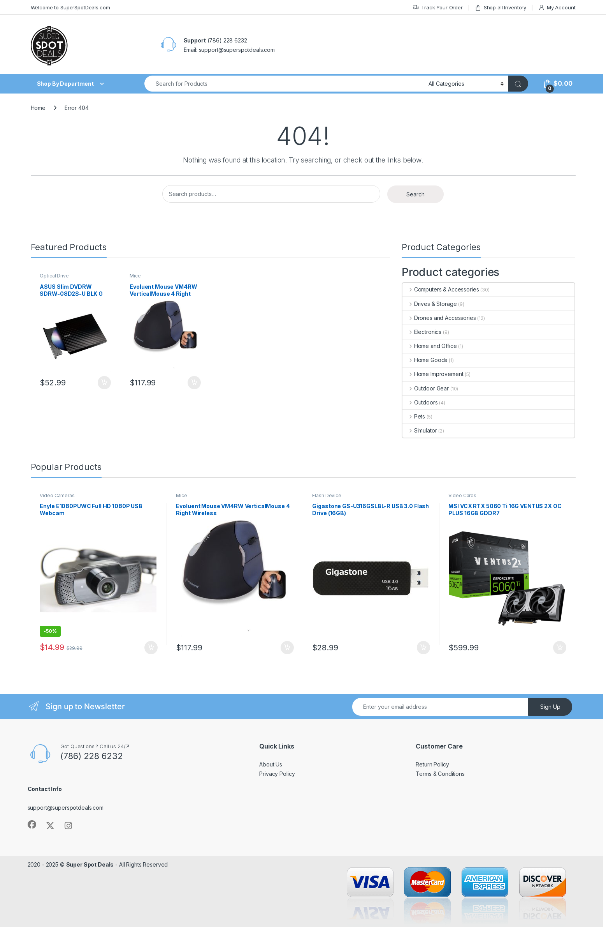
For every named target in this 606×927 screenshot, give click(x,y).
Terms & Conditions (440, 773)
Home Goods (424, 360)
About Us (270, 764)
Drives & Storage (429, 303)
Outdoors (420, 402)
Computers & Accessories (440, 289)
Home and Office (429, 346)
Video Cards (462, 495)
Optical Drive (54, 276)
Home (38, 107)
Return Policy (432, 764)
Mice (135, 276)
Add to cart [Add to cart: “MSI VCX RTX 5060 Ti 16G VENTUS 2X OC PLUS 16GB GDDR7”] (559, 647)
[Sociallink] (32, 824)
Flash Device (326, 495)
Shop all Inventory (500, 7)
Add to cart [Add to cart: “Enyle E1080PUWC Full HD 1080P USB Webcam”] (151, 647)
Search (415, 194)
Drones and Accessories (439, 317)
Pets (413, 416)
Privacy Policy (277, 773)
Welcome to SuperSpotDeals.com (70, 7)
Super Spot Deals (90, 864)
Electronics (421, 331)
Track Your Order (438, 7)
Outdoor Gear (425, 388)
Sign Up (550, 706)
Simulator (419, 430)
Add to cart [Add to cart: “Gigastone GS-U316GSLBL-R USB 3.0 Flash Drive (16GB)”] (423, 647)
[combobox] (284, 84)
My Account (556, 7)
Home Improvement (433, 374)
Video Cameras (57, 495)
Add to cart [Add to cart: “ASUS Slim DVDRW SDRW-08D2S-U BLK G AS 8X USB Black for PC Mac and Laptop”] (104, 382)
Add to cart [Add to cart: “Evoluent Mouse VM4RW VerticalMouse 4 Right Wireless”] (194, 382)
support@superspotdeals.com (66, 807)
